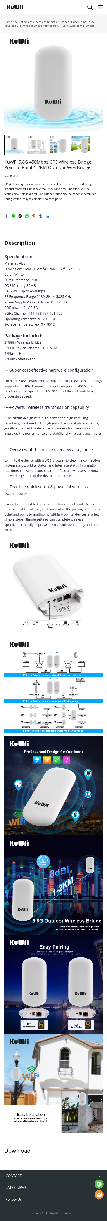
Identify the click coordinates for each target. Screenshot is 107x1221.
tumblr (40, 216)
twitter (20, 216)
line (13, 216)
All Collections (24, 22)
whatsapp (27, 216)
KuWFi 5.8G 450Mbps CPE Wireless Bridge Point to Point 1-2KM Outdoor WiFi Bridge (49, 24)
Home (8, 22)
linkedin (47, 216)
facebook (6, 216)
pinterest (33, 216)
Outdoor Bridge (68, 22)
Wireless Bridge (45, 22)
